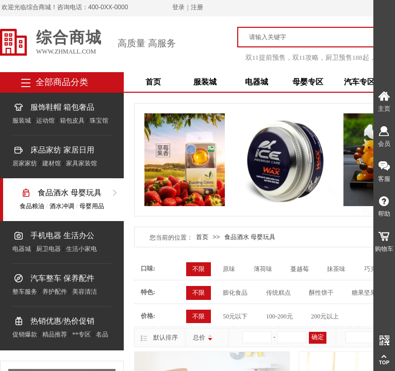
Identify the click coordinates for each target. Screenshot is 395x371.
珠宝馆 (99, 120)
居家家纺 (24, 163)
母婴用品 (91, 206)
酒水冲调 (62, 206)
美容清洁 (84, 291)
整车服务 (24, 291)
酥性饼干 (321, 292)
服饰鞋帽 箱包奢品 (62, 107)
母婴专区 (307, 82)
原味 (229, 269)
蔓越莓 (299, 269)
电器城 (256, 82)
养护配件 (54, 291)
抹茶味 (336, 269)
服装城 (205, 82)
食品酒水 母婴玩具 (70, 193)
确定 (317, 337)
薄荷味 (263, 269)
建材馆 (51, 163)
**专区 (81, 334)
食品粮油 (32, 206)
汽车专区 (359, 82)
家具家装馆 (81, 163)
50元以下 (235, 316)
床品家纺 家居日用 (62, 150)
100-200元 (279, 316)
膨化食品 (235, 292)
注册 (197, 7)
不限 (198, 269)
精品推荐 (54, 334)
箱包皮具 (72, 120)
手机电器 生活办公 (62, 235)
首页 (153, 82)
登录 (178, 7)
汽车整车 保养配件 (62, 278)
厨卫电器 (48, 248)
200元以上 (325, 316)
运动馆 (45, 120)
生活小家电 (81, 248)
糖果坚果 (364, 292)
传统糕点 (278, 292)
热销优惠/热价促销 (62, 321)
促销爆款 (24, 334)
